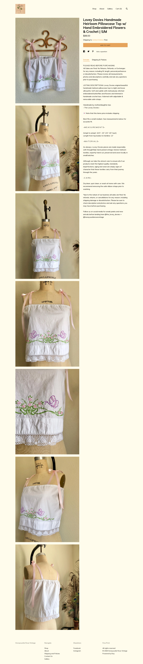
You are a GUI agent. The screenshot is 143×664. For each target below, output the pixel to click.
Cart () (119, 9)
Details (86, 60)
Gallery (110, 9)
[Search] (127, 9)
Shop (94, 9)
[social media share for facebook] (84, 52)
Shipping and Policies (52, 654)
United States (97, 40)
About (101, 9)
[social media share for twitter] (89, 52)
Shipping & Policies (99, 60)
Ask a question (101, 52)
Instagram (77, 651)
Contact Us (48, 656)
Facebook (77, 648)
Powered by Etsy (109, 654)
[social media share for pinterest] (93, 52)
